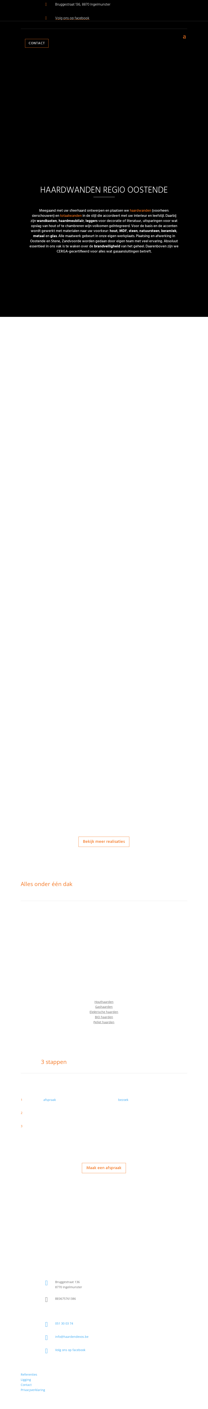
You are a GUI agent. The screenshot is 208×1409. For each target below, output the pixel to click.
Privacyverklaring (33, 1390)
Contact (37, 43)
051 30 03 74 (64, 1323)
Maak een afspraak (103, 1168)
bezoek (123, 1100)
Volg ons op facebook (72, 18)
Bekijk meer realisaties (104, 841)
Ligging (26, 1380)
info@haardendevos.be (72, 1337)
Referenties (29, 1374)
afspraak (49, 1100)
